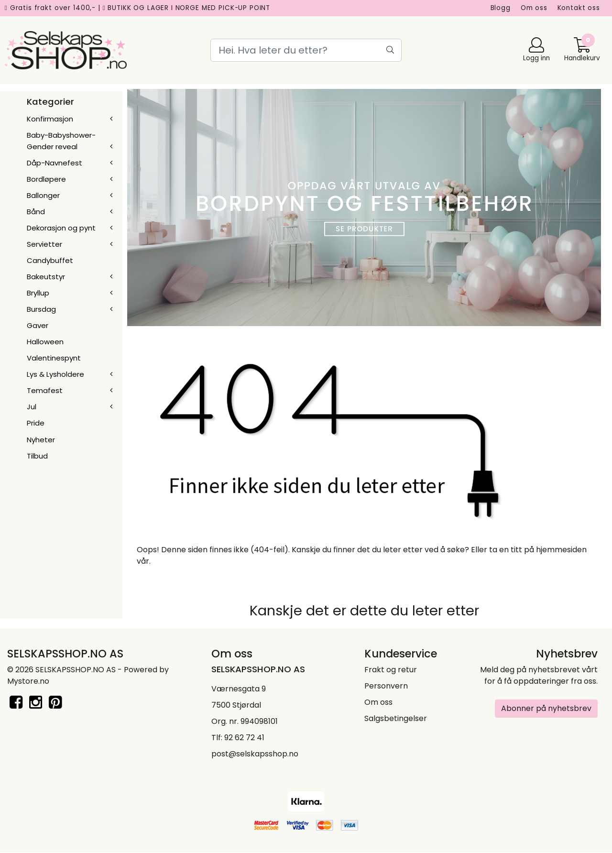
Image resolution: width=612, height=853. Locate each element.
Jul (31, 407)
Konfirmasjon (50, 119)
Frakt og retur (390, 669)
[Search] (306, 50)
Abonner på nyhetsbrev (546, 708)
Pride (35, 423)
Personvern (386, 685)
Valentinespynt (54, 358)
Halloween (45, 342)
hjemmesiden (561, 549)
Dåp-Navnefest (54, 163)
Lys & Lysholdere (55, 374)
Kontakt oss (578, 7)
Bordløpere (46, 179)
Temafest (45, 390)
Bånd (36, 212)
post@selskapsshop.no (254, 753)
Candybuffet (50, 260)
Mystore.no (28, 681)
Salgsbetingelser (395, 718)
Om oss (534, 7)
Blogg (501, 7)
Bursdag (41, 309)
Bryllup (38, 293)
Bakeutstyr (46, 277)
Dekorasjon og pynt (61, 228)
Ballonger (43, 195)
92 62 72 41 (244, 737)
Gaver (37, 325)
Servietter (44, 244)
